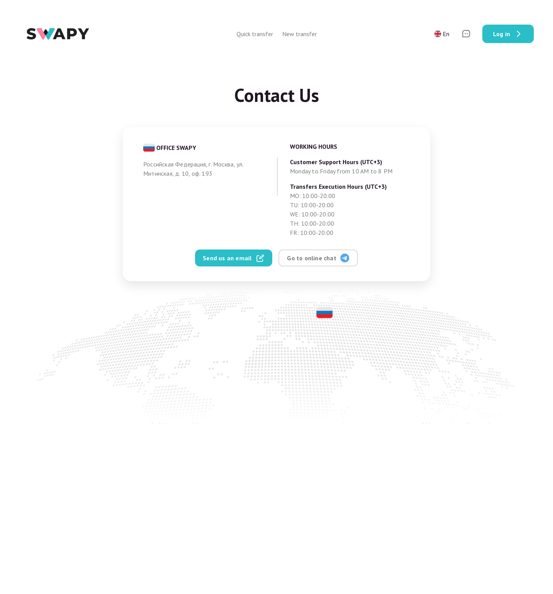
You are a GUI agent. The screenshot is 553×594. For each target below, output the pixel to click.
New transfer (299, 34)
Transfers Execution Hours (338, 186)
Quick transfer (255, 34)
